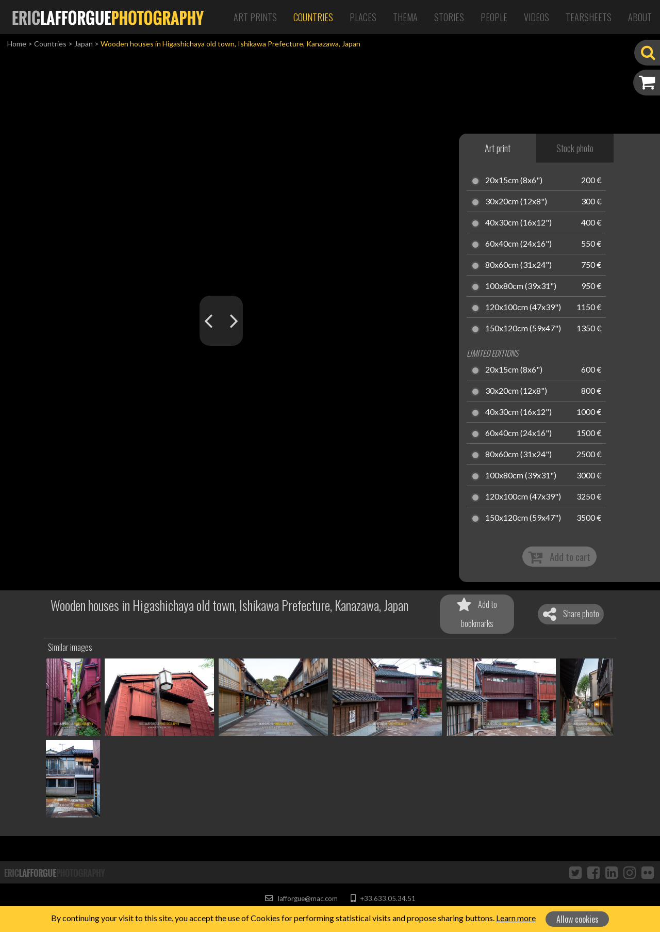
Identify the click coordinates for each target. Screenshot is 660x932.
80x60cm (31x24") (518, 265)
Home (16, 43)
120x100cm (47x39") (523, 307)
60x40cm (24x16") (518, 244)
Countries (313, 17)
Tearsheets (589, 17)
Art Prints (255, 17)
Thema (405, 17)
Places (363, 17)
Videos (536, 17)
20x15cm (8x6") (513, 180)
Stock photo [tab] (574, 148)
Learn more (516, 918)
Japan (83, 43)
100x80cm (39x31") (520, 286)
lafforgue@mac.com (301, 898)
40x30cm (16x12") (518, 223)
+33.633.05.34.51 (383, 898)
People (494, 17)
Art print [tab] (497, 148)
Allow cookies (577, 919)
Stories (449, 17)
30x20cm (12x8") (516, 202)
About (640, 17)
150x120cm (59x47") (523, 329)
